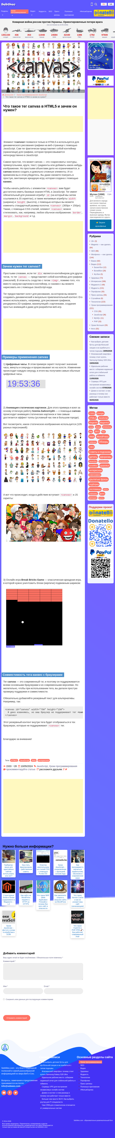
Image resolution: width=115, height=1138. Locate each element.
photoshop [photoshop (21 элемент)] (107, 427)
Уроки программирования (18, 11)
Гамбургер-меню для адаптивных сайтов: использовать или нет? (8, 870)
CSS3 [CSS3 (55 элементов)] (92, 413)
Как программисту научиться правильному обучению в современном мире (78, 871)
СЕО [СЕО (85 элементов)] (91, 446)
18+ (92, 241)
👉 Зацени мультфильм (100, 224)
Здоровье (95, 278)
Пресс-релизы (97, 295)
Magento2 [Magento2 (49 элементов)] (104, 422)
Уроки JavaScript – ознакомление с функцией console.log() (60, 869)
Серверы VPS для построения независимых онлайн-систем (100, 384)
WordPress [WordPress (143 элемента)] (103, 436)
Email (47, 986)
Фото (93, 328)
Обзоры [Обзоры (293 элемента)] (103, 441)
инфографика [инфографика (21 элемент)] (95, 475)
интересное (43, 760)
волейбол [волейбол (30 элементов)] (93, 465)
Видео (32, 11)
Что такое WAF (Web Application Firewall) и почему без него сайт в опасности (43, 901)
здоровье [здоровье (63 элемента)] (104, 465)
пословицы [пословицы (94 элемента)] (95, 489)
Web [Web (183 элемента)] (91, 436)
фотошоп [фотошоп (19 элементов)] (93, 498)
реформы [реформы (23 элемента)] (93, 493)
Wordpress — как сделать (101, 254)
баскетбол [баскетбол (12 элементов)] (93, 461)
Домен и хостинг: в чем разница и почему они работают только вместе (100, 393)
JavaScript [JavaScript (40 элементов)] (103, 418)
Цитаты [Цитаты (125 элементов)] (93, 456)
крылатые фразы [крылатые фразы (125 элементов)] (98, 479)
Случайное (95, 298)
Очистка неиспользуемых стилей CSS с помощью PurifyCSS (43, 869)
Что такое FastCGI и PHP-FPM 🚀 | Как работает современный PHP (77, 931)
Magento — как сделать (101, 244)
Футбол (97, 274)
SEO (50, 11)
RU (104, 4)
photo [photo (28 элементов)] (98, 427)
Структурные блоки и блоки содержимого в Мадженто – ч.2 (8, 899)
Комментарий (9, 961)
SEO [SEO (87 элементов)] (97, 431)
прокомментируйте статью (20, 769)
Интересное (96, 281)
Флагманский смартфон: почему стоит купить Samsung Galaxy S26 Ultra (100, 357)
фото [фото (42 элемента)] (102, 493)
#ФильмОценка (86, 11)
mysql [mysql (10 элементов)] (91, 427)
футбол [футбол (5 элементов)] (101, 498)
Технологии (96, 301)
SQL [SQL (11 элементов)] (103, 432)
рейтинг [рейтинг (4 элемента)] (105, 489)
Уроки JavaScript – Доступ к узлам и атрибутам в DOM (8, 930)
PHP (96, 321)
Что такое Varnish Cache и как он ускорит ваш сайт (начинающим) (78, 900)
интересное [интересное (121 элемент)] (95, 470)
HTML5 (14, 760)
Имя (5, 986)
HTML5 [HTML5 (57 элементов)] (92, 417)
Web (34, 760)
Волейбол (98, 270)
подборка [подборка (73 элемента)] (94, 484)
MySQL (97, 318)
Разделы (4, 11)
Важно (94, 261)
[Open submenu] (2, 14)
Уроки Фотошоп (97, 325)
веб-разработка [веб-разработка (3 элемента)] (103, 461)
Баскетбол (98, 267)
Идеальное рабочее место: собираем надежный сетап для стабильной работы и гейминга (57, 1080)
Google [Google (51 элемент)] (100, 413)
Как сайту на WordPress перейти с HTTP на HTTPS (26, 899)
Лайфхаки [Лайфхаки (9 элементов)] (92, 442)
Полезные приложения (89, 1086)
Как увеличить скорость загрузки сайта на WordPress (60, 898)
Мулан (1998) (97, 194)
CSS (96, 311)
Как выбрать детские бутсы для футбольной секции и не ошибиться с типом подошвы (55, 1065)
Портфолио (96, 291)
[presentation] (20, 1009)
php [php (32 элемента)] (90, 431)
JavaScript (42, 95)
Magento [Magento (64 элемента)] (93, 422)
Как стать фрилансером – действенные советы (26, 868)
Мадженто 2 (96, 284)
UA (111, 4)
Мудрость (42, 11)
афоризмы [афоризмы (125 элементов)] (106, 456)
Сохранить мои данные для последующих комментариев (29, 999)
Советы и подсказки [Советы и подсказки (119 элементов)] (100, 451)
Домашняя (7, 95)
